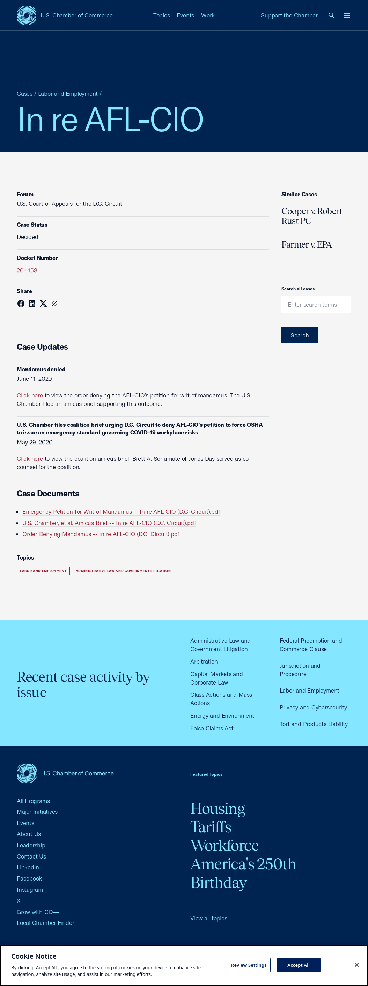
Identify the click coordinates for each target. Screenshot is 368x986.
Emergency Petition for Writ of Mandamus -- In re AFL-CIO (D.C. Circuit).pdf (121, 511)
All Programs (33, 800)
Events (185, 15)
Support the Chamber (289, 15)
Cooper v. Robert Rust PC (311, 216)
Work (208, 15)
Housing (217, 808)
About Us (29, 834)
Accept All (298, 965)
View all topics (208, 918)
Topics (161, 15)
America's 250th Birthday (243, 873)
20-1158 (27, 270)
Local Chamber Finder (45, 922)
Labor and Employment (68, 93)
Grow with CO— (38, 911)
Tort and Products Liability (314, 724)
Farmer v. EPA (306, 244)
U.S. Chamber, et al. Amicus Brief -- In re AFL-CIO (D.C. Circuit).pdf (109, 522)
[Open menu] (347, 15)
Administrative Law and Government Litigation (123, 571)
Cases (24, 93)
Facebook (29, 878)
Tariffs (210, 827)
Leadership (31, 845)
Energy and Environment (222, 715)
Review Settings (249, 965)
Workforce (224, 845)
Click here (30, 395)
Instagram (30, 889)
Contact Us (31, 856)
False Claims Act (211, 728)
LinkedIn (28, 867)
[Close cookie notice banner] (357, 964)
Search (299, 335)
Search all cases (298, 288)
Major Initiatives (37, 811)
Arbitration (204, 661)
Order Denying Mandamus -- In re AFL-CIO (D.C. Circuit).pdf (100, 534)
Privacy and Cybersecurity (313, 707)
